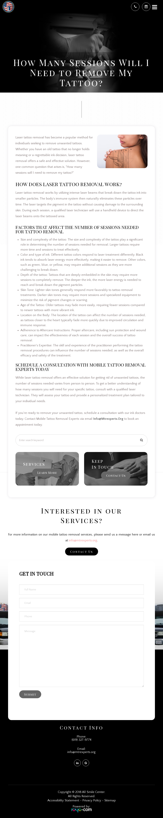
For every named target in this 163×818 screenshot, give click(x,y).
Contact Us (116, 475)
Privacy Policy (91, 800)
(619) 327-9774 (81, 739)
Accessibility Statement (63, 800)
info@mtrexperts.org (83, 540)
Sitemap (110, 800)
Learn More (47, 473)
